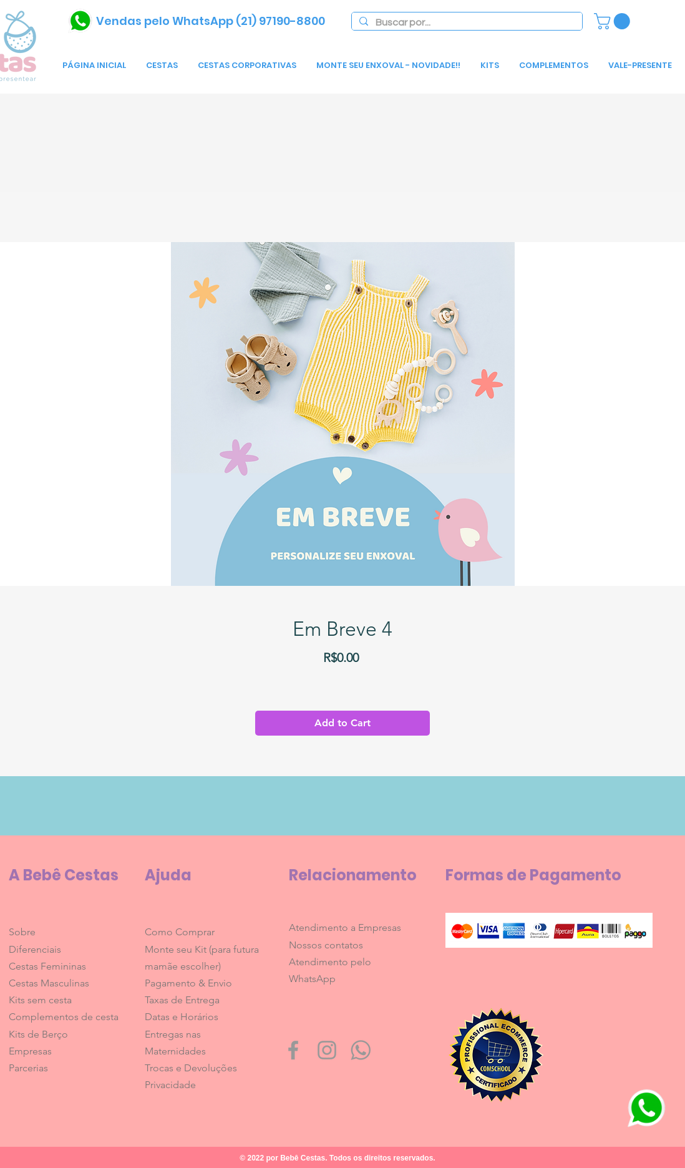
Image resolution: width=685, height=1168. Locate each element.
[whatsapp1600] (360, 1050)
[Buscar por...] (466, 22)
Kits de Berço (38, 1034)
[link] (614, 21)
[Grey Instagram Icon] (326, 1050)
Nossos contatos (326, 945)
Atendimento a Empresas (345, 927)
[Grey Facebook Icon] (293, 1050)
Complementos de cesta (64, 1017)
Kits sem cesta (40, 1000)
